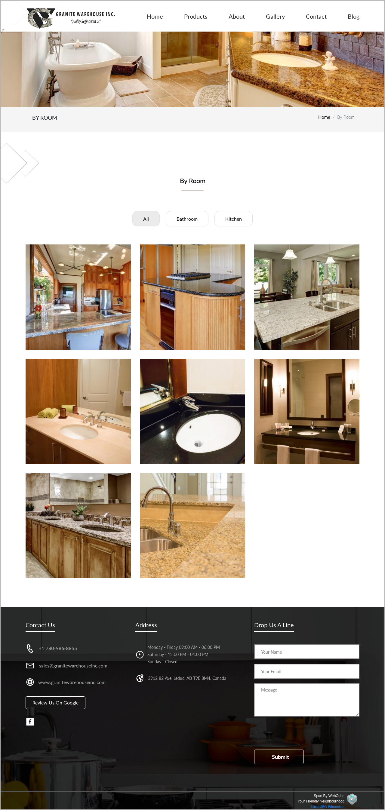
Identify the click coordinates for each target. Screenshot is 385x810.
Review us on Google (55, 702)
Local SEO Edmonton (327, 806)
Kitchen (233, 219)
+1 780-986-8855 (58, 648)
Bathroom (187, 219)
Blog (353, 16)
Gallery (275, 16)
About (237, 16)
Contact (316, 16)
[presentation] (300, 733)
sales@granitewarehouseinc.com (73, 665)
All (146, 219)
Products (196, 16)
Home (155, 16)
